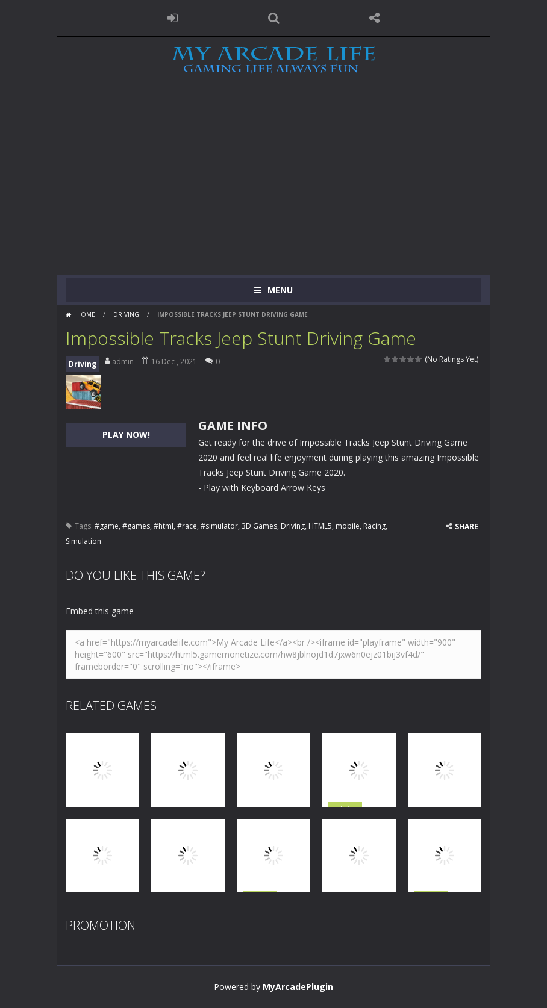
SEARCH (273, 18)
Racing (374, 526)
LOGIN (172, 18)
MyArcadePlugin (298, 986)
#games (136, 526)
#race (187, 526)
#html (163, 526)
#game (107, 526)
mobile (348, 526)
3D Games (259, 526)
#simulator (219, 526)
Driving (126, 314)
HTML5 (320, 526)
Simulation (83, 541)
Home (85, 314)
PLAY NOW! (126, 434)
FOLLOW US (374, 18)
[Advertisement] (273, 185)
